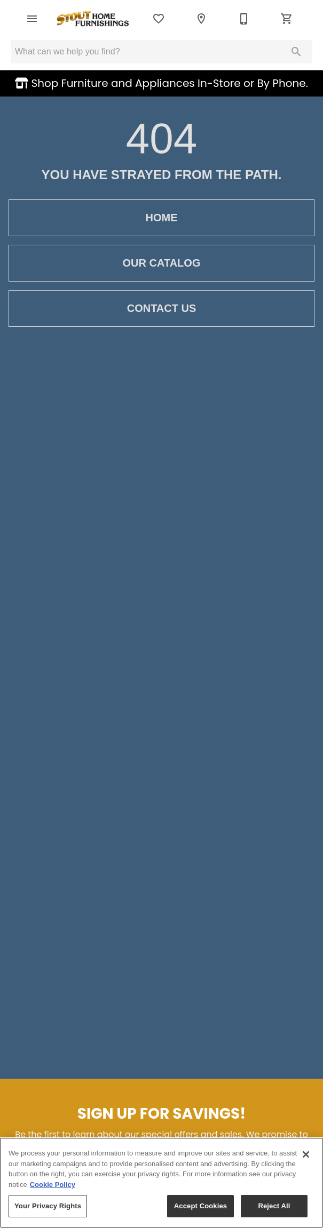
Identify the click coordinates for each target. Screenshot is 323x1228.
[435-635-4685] (244, 18)
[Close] (306, 1154)
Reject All (274, 1206)
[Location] (201, 18)
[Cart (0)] (287, 18)
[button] (32, 18)
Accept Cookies (200, 1206)
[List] (158, 18)
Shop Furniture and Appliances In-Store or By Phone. (168, 83)
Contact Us (161, 308)
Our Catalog (161, 263)
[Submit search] (296, 51)
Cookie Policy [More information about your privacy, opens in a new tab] (52, 1185)
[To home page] (93, 18)
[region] (161, 1182)
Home (161, 218)
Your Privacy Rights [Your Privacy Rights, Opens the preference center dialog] (47, 1206)
